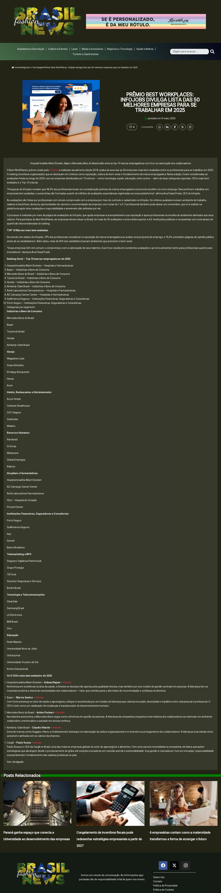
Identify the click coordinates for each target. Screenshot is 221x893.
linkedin (67, 682)
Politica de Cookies (163, 889)
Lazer (75, 49)
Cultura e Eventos (58, 49)
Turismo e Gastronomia (85, 54)
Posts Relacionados (21, 775)
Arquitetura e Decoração (30, 49)
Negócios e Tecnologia (119, 49)
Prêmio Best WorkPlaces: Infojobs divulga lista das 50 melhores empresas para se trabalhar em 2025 (159, 102)
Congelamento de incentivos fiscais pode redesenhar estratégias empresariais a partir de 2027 (109, 839)
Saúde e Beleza (144, 49)
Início (16, 67)
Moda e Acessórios (92, 49)
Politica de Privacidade (165, 885)
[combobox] (189, 51)
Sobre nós (158, 877)
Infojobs (54, 170)
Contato (157, 881)
